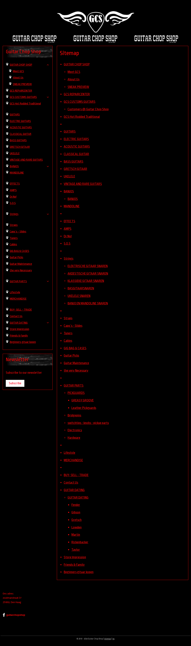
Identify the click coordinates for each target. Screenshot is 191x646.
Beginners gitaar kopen (78, 572)
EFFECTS (69, 221)
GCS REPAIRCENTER (77, 94)
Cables (68, 340)
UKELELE (69, 176)
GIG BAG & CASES (75, 348)
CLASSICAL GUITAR (76, 154)
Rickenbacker (79, 542)
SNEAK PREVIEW (78, 87)
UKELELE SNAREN (79, 296)
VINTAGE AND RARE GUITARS (83, 184)
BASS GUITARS (73, 161)
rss (113, 639)
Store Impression (75, 557)
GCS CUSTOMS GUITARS (79, 102)
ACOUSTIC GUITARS (77, 146)
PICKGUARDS (76, 393)
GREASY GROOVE (82, 400)
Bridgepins (74, 415)
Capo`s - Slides (73, 326)
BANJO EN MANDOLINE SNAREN (88, 303)
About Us (73, 79)
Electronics (75, 430)
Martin (75, 535)
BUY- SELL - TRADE (76, 475)
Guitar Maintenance (76, 363)
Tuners (68, 333)
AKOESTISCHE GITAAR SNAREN (88, 273)
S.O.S (67, 243)
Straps (68, 318)
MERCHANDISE (73, 460)
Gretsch (76, 520)
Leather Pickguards (83, 408)
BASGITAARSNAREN (81, 288)
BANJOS (69, 191)
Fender (75, 505)
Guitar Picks (71, 355)
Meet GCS (74, 72)
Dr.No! (68, 236)
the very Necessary (76, 370)
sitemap (107, 639)
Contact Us (71, 482)
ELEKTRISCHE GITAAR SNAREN (88, 266)
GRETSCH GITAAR (75, 169)
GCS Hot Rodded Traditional (82, 116)
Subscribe (15, 383)
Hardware (74, 438)
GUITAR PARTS (74, 385)
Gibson (75, 512)
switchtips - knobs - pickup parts (88, 423)
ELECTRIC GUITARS (76, 139)
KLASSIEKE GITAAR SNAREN (86, 281)
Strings (68, 258)
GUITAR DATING (74, 490)
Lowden (76, 527)
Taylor (75, 550)
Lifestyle (69, 452)
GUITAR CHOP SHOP (77, 64)
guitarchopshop (14, 615)
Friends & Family (74, 564)
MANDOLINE (71, 206)
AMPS (67, 228)
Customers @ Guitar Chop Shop (88, 109)
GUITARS (70, 131)
